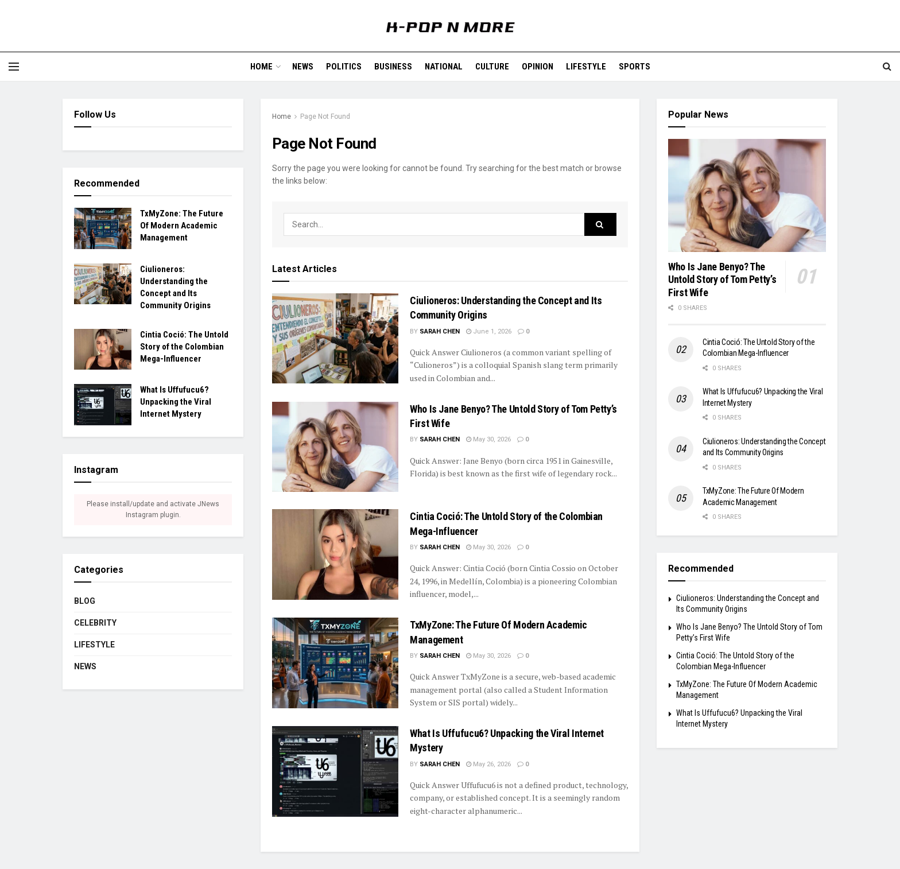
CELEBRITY (95, 622)
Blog (84, 601)
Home (261, 66)
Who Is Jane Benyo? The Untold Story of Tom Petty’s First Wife (722, 279)
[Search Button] (600, 224)
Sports (634, 66)
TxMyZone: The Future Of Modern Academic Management (181, 225)
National (444, 66)
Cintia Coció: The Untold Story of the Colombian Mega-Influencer (184, 346)
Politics (344, 66)
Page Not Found (325, 116)
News (302, 66)
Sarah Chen (440, 331)
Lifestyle (586, 66)
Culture (492, 66)
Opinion (537, 66)
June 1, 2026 (488, 331)
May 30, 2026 (488, 439)
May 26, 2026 (488, 764)
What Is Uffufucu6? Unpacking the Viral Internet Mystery (175, 402)
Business (393, 66)
